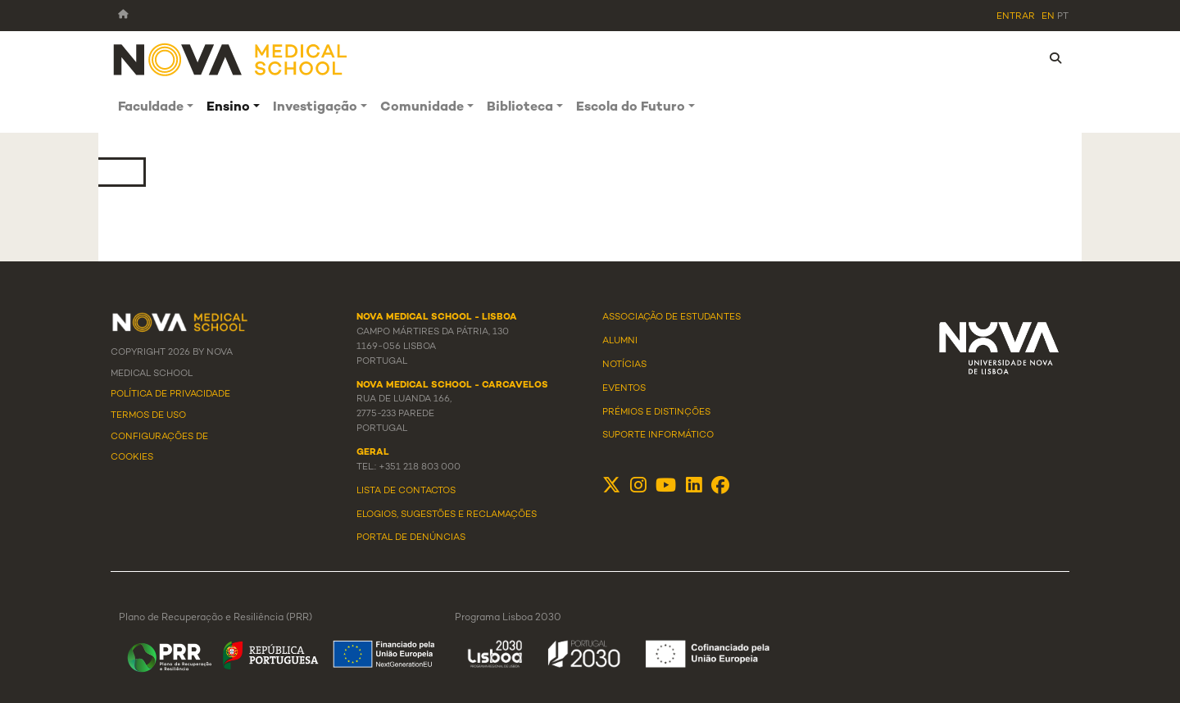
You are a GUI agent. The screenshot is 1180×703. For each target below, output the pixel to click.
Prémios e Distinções (656, 412)
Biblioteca (520, 108)
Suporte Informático (658, 435)
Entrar (1015, 16)
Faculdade (151, 108)
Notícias (624, 365)
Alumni (620, 341)
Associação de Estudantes (671, 317)
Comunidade (422, 108)
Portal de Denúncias (410, 537)
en (1048, 16)
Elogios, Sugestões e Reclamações (446, 514)
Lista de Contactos (406, 491)
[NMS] (231, 58)
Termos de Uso (148, 415)
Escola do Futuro (630, 108)
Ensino (228, 108)
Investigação (315, 108)
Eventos (624, 388)
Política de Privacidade (170, 394)
